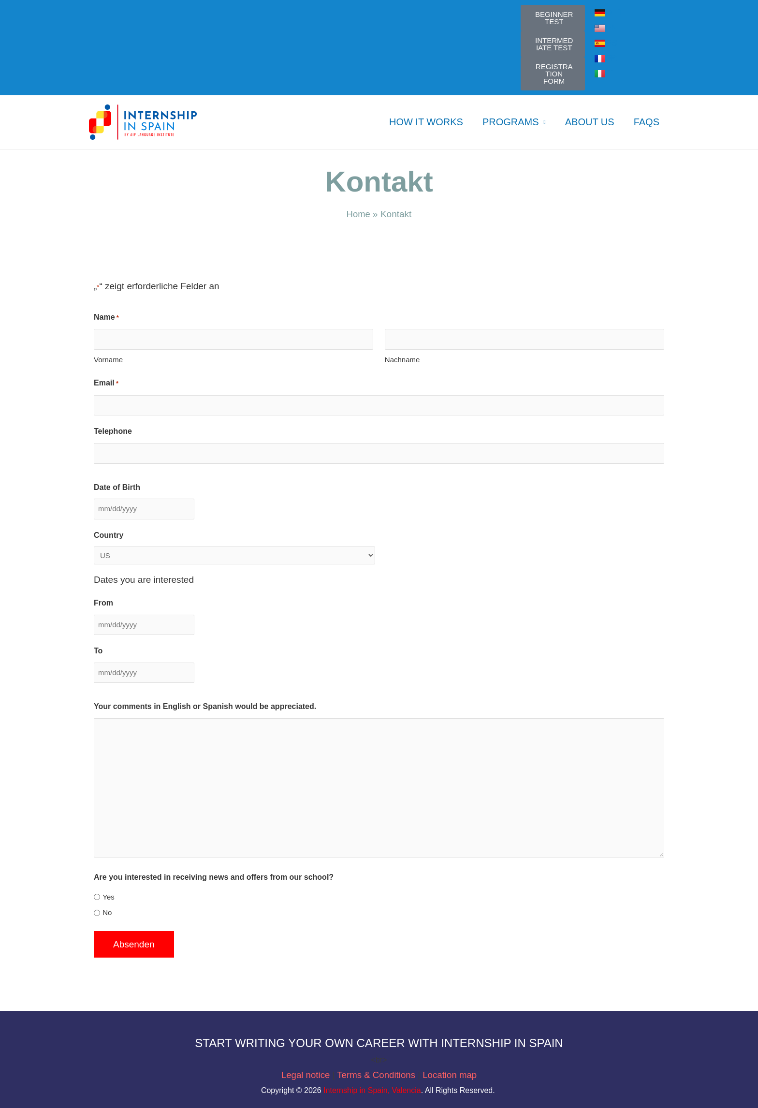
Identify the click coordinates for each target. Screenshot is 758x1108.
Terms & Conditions (377, 1075)
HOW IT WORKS (426, 122)
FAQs (646, 122)
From (103, 603)
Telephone (113, 431)
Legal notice (305, 1075)
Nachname (402, 359)
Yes (108, 897)
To (98, 651)
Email (106, 383)
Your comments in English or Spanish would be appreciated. (205, 706)
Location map (450, 1075)
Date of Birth (117, 487)
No (107, 912)
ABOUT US (589, 122)
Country (108, 535)
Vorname (108, 359)
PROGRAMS (510, 122)
